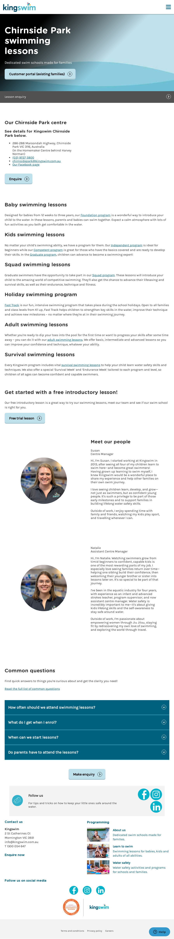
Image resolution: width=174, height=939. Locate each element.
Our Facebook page (25, 165)
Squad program (103, 275)
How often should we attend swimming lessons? (51, 707)
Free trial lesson (21, 418)
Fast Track (12, 305)
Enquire (15, 179)
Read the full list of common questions (32, 689)
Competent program (48, 250)
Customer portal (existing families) (37, 74)
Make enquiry (84, 774)
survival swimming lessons (80, 365)
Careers (109, 931)
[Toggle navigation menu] (168, 7)
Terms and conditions (72, 931)
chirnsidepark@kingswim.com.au (36, 161)
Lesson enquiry (15, 97)
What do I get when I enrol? (32, 722)
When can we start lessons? (33, 737)
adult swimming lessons (65, 340)
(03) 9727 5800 (23, 157)
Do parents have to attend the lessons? (43, 752)
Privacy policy (94, 931)
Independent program (126, 245)
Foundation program (95, 215)
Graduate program (43, 254)
